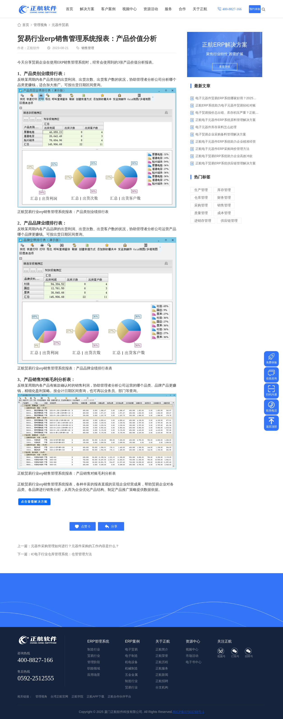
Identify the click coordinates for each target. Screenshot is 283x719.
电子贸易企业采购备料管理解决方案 (220, 135)
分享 (112, 527)
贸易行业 (131, 687)
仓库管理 (201, 198)
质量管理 (201, 213)
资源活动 (151, 9)
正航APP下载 (95, 696)
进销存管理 (202, 221)
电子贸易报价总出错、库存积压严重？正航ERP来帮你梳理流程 (227, 113)
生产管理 (201, 190)
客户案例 (108, 9)
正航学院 (77, 696)
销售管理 (87, 48)
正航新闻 (161, 674)
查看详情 (224, 68)
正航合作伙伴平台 (119, 696)
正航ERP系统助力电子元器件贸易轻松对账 (225, 106)
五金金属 (131, 674)
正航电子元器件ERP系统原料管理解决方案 (225, 120)
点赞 (81, 527)
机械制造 (131, 668)
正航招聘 (161, 681)
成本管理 (224, 213)
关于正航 (200, 9)
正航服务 (161, 668)
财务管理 (224, 198)
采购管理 (201, 206)
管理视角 (41, 25)
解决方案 (87, 9)
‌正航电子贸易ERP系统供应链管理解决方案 (225, 164)
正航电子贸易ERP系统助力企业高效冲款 (224, 156)
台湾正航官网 (59, 696)
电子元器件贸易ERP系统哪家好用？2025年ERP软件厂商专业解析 (227, 98)
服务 (168, 9)
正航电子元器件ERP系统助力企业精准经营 (225, 142)
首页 (69, 9)
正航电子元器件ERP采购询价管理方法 (222, 149)
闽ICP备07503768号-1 (188, 712)
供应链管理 (229, 221)
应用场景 (93, 674)
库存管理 (224, 190)
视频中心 (129, 9)
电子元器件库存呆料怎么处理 (216, 127)
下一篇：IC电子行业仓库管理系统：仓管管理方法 (54, 556)
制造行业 (131, 681)
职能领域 (93, 668)
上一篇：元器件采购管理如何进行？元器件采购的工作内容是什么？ (68, 548)
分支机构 (161, 687)
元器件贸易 (62, 25)
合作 (182, 9)
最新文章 (202, 86)
